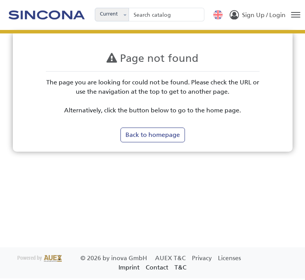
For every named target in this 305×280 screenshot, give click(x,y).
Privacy (202, 258)
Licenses (229, 258)
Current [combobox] (109, 14)
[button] (125, 14)
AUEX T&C (171, 258)
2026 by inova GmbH (83, 258)
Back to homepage (152, 134)
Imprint (129, 267)
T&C (180, 267)
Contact (157, 267)
